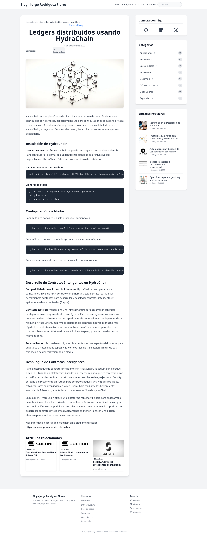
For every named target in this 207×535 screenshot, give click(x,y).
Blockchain (37, 22)
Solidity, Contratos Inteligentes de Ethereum (107, 463)
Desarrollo (85, 500)
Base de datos (87, 509)
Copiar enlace (59, 50)
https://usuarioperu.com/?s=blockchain (48, 427)
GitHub (135, 500)
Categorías (127, 4)
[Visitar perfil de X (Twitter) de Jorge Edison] (176, 30)
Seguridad (85, 513)
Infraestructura (88, 505)
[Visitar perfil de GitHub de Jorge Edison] (146, 30)
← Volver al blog (75, 25)
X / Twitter (40, 50)
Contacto (151, 4)
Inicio (117, 4)
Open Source (87, 517)
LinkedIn (49, 50)
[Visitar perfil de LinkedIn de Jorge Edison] (161, 30)
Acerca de (140, 4)
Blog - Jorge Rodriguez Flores (43, 4)
